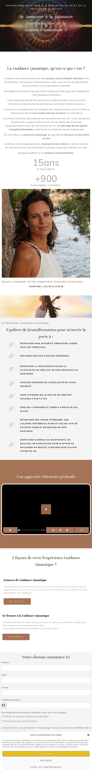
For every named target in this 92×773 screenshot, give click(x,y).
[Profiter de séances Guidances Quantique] (2, 716)
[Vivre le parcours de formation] (2, 721)
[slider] (29, 530)
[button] (88, 735)
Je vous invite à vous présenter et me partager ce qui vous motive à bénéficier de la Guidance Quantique (46, 729)
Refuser (46, 760)
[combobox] (4, 705)
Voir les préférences (46, 767)
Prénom (5, 662)
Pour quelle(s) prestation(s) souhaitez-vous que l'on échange (33, 712)
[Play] (10, 530)
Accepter (46, 754)
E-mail (4, 687)
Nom (3, 674)
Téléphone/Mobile (10, 699)
